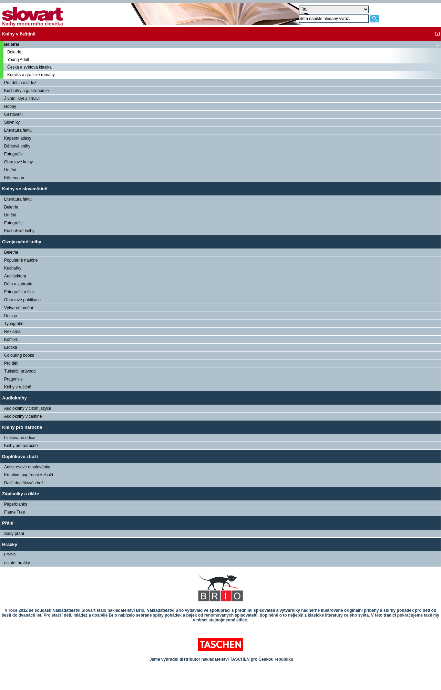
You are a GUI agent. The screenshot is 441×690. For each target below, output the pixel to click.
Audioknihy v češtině (23, 416)
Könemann (14, 177)
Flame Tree (14, 512)
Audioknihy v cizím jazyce (27, 408)
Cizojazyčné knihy (21, 241)
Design (10, 315)
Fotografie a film (19, 292)
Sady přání (14, 533)
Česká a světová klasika (29, 67)
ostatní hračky (17, 562)
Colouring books (19, 355)
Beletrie (11, 44)
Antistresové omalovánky (27, 467)
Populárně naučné (21, 260)
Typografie (13, 323)
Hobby (10, 106)
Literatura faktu (18, 130)
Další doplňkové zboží (24, 482)
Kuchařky (12, 268)
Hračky (9, 544)
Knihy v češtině (18, 34)
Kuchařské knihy (19, 231)
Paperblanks (15, 504)
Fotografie (13, 154)
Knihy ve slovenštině (24, 188)
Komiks (11, 339)
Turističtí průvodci (20, 371)
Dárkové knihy (17, 146)
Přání (7, 523)
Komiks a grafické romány (31, 74)
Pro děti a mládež (20, 82)
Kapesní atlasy (17, 138)
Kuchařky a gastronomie (26, 90)
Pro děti (11, 363)
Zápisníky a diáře (20, 493)
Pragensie (13, 379)
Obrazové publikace (22, 299)
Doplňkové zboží (20, 456)
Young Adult (18, 59)
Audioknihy (14, 397)
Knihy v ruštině (17, 387)
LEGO (10, 554)
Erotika (10, 347)
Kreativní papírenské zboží (28, 475)
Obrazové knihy (18, 162)
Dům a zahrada (18, 284)
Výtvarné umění (18, 307)
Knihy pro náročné (22, 427)
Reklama (12, 331)
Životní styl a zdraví (22, 98)
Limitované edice (19, 437)
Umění (10, 170)
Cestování (13, 114)
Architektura (15, 276)
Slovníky (12, 122)
